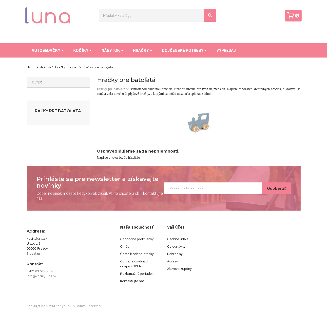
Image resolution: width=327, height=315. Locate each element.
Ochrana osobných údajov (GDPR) (134, 263)
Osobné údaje (178, 239)
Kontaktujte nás (132, 281)
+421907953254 (40, 271)
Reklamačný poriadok (137, 273)
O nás (124, 246)
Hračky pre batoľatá (56, 111)
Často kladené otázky (137, 254)
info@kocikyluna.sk (42, 276)
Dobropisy (175, 254)
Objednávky (176, 246)
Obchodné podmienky (137, 239)
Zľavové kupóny (179, 268)
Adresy (172, 261)
